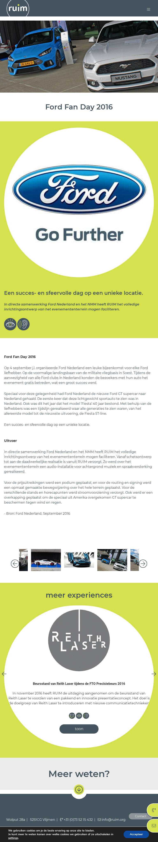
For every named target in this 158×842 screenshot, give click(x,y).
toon (79, 729)
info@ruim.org (111, 820)
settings (13, 838)
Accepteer (136, 834)
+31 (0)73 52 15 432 (76, 820)
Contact (140, 816)
